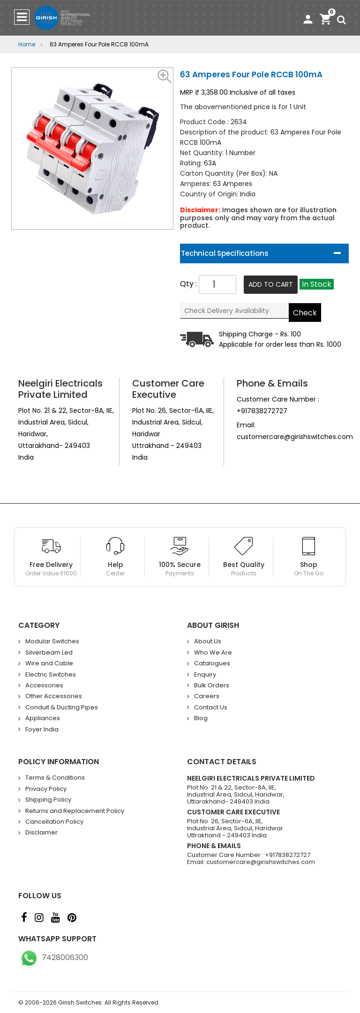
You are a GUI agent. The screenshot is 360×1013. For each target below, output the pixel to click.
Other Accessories (53, 696)
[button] (165, 75)
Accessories (44, 685)
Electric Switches (50, 674)
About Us (207, 641)
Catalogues (212, 663)
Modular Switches (52, 641)
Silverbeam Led (49, 652)
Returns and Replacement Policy (74, 811)
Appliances (42, 718)
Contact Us (210, 707)
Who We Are (213, 652)
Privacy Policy (46, 789)
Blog (201, 718)
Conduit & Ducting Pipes (61, 707)
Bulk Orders (211, 685)
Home (26, 44)
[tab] (264, 253)
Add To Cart (270, 284)
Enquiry (205, 674)
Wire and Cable (49, 663)
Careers (206, 696)
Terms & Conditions (55, 778)
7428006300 (53, 957)
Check (306, 312)
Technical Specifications (224, 253)
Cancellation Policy (54, 822)
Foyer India (42, 729)
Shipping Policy (48, 800)
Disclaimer (41, 832)
